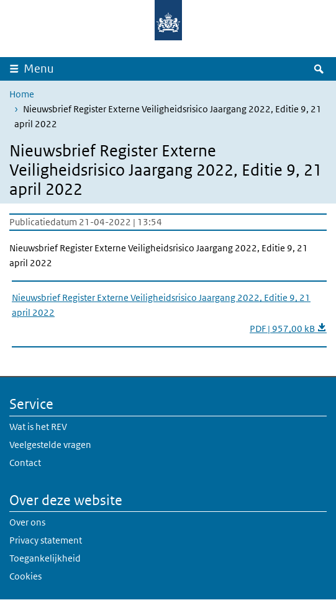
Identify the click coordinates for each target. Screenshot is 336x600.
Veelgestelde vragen (50, 444)
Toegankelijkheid (45, 558)
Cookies (25, 576)
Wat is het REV (38, 426)
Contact (25, 462)
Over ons (27, 522)
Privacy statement (45, 540)
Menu (39, 68)
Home (21, 94)
